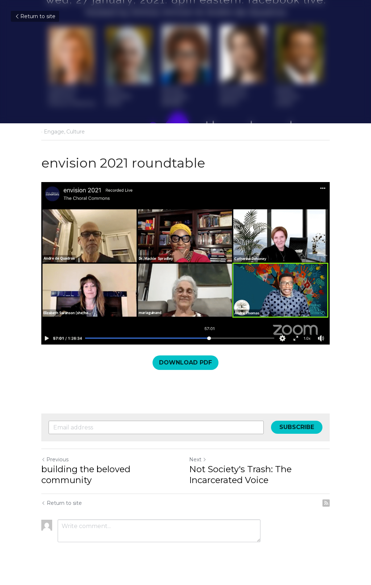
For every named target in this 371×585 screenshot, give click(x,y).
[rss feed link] (326, 503)
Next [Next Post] (198, 459)
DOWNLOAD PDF (185, 362)
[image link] (185, 263)
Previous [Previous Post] (54, 459)
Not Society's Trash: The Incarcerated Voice (240, 474)
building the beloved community (85, 474)
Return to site (34, 16)
